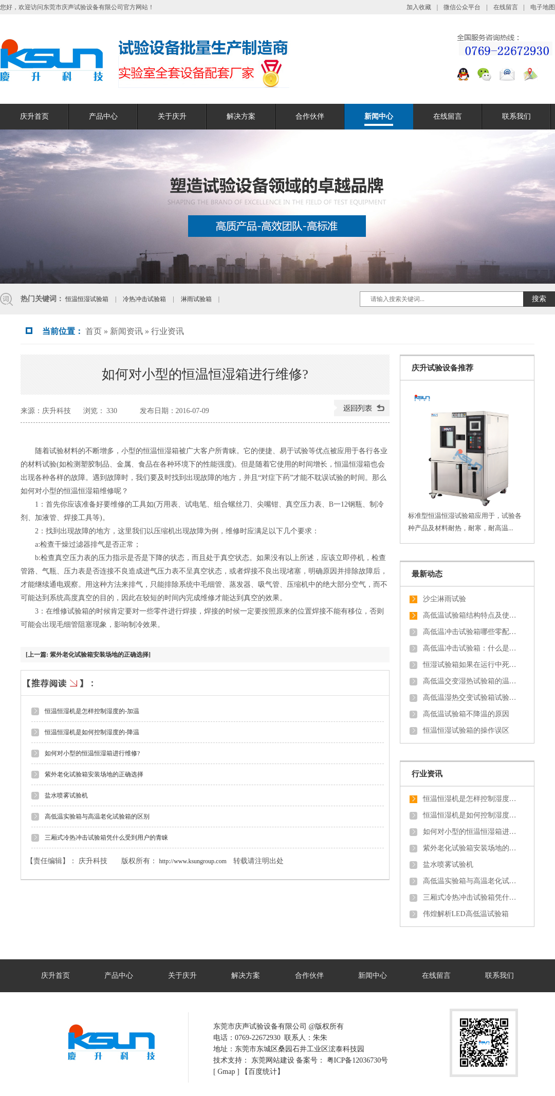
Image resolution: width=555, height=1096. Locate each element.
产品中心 (103, 116)
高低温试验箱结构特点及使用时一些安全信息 (472, 615)
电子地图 (542, 7)
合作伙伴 (309, 116)
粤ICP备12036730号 (357, 1060)
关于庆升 (172, 116)
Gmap (226, 1071)
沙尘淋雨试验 (444, 599)
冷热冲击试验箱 (145, 299)
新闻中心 (378, 116)
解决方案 (241, 116)
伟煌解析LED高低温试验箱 (466, 914)
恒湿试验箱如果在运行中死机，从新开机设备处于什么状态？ (472, 664)
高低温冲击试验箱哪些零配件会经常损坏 (472, 632)
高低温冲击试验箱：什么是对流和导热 (472, 648)
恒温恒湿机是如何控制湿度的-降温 (92, 732)
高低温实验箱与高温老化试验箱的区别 (97, 816)
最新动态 (427, 574)
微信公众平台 (462, 7)
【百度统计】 (262, 1071)
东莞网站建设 (272, 1060)
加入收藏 (418, 7)
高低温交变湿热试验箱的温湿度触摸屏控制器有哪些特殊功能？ (472, 681)
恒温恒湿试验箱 (87, 299)
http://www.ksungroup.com (193, 861)
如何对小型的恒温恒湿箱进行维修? (92, 753)
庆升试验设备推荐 (442, 368)
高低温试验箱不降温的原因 (466, 714)
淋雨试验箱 (197, 299)
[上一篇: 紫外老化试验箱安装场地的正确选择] (88, 654)
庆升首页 (34, 116)
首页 (93, 331)
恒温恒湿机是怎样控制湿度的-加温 (92, 711)
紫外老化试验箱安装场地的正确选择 (94, 774)
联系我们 (516, 116)
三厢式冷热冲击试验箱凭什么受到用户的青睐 (106, 837)
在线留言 (505, 7)
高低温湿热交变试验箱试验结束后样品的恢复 (472, 697)
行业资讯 (167, 331)
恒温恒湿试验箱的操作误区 (466, 730)
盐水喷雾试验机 (66, 795)
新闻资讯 (126, 331)
